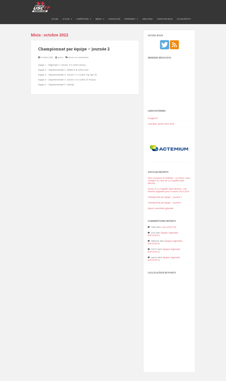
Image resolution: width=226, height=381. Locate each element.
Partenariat (129, 19)
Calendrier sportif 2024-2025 (161, 123)
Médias (99, 19)
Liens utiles (147, 19)
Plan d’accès (114, 19)
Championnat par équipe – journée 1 (165, 202)
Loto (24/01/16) (168, 227)
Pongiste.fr (153, 118)
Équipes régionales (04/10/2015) (163, 234)
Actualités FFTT (184, 19)
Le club (66, 19)
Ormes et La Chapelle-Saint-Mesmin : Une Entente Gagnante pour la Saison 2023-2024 (168, 190)
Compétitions (82, 19)
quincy (60, 57)
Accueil (54, 19)
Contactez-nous (165, 19)
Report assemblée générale (160, 208)
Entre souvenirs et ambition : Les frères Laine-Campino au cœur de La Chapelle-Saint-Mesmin (169, 181)
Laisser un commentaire (78, 57)
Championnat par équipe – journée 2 (74, 49)
